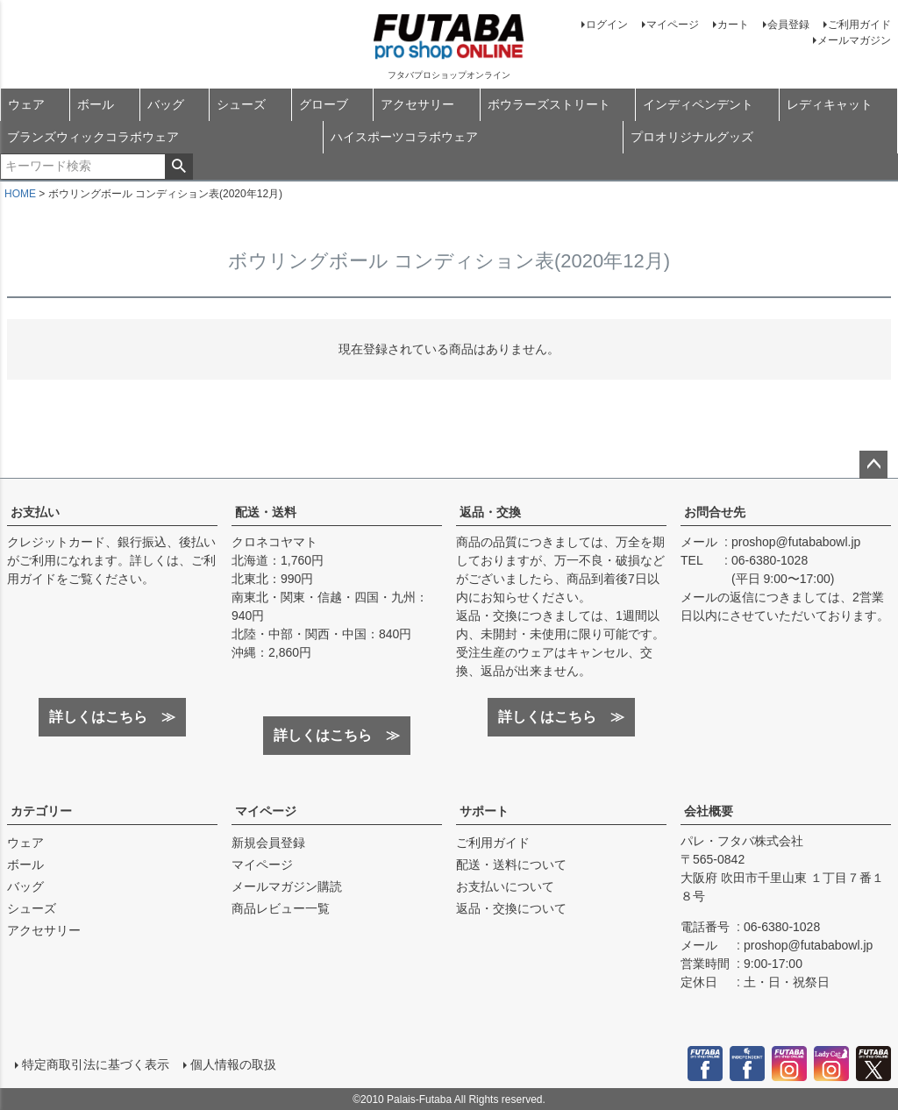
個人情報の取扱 (232, 1064)
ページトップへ (873, 465)
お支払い (35, 512)
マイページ (672, 24)
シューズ (241, 104)
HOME (20, 194)
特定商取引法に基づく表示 (94, 1064)
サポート (484, 811)
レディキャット (830, 104)
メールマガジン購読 (287, 886)
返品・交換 (490, 512)
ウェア (26, 104)
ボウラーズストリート (549, 104)
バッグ (165, 104)
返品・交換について (511, 908)
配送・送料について (511, 864)
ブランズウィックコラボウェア (93, 137)
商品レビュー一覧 (281, 908)
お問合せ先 (714, 512)
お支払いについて (505, 886)
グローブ (323, 104)
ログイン (607, 24)
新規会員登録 (268, 843)
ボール (95, 104)
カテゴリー (41, 811)
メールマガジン (854, 40)
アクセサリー (417, 104)
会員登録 (788, 24)
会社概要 (708, 811)
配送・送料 (265, 512)
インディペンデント (698, 104)
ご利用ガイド (859, 24)
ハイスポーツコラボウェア (404, 137)
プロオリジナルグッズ (692, 137)
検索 (178, 166)
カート (733, 24)
